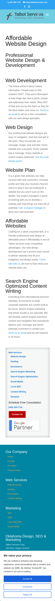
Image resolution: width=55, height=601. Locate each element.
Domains (15, 397)
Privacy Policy (14, 470)
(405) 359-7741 (16, 407)
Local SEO (16, 386)
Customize (27, 587)
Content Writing (18, 392)
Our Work (12, 466)
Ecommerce (16, 366)
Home (10, 456)
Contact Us (17, 414)
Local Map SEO (15, 522)
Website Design (18, 356)
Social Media (17, 381)
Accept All (27, 579)
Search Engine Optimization (24, 376)
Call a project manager (31, 208)
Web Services (15, 352)
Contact (11, 461)
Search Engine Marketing (23, 371)
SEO (10, 513)
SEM (10, 517)
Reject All (27, 595)
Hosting (14, 361)
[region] (27, 576)
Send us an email (18, 333)
